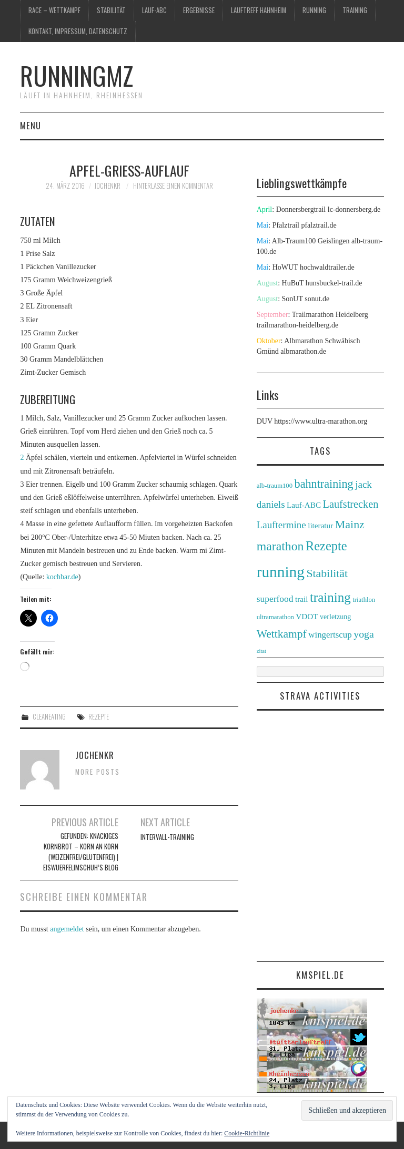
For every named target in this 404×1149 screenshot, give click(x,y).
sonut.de (317, 299)
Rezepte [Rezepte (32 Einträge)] (326, 546)
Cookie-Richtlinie (246, 1133)
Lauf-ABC (154, 10)
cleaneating (49, 717)
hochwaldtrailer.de (327, 267)
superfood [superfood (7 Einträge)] (275, 598)
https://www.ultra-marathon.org (320, 421)
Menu (30, 125)
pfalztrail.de (318, 225)
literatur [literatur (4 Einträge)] (320, 525)
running (314, 10)
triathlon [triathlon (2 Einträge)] (363, 599)
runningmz (76, 75)
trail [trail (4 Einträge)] (301, 598)
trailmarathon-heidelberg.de (298, 325)
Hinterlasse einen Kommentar (173, 186)
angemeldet (67, 929)
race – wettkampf (54, 10)
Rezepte (98, 717)
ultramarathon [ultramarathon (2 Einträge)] (275, 617)
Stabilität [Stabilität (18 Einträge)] (327, 573)
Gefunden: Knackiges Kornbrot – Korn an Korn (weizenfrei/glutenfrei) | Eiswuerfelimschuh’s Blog (80, 852)
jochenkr (107, 186)
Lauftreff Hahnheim (258, 10)
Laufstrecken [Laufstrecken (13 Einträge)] (351, 504)
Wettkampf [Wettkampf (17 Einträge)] (282, 634)
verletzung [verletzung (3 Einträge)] (335, 616)
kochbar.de (62, 577)
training (354, 10)
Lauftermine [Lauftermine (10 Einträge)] (281, 524)
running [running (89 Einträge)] (281, 571)
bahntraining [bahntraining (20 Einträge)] (324, 483)
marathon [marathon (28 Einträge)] (280, 546)
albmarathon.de (303, 351)
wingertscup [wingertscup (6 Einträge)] (329, 635)
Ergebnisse (199, 10)
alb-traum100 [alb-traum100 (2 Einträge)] (274, 485)
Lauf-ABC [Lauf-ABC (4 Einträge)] (304, 504)
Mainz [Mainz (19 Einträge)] (350, 524)
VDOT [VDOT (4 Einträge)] (307, 616)
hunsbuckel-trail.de (334, 283)
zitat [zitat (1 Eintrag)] (261, 651)
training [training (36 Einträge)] (330, 597)
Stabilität (111, 10)
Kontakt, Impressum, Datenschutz (77, 31)
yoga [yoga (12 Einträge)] (364, 634)
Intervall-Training (167, 837)
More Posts (97, 772)
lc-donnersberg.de (354, 209)
